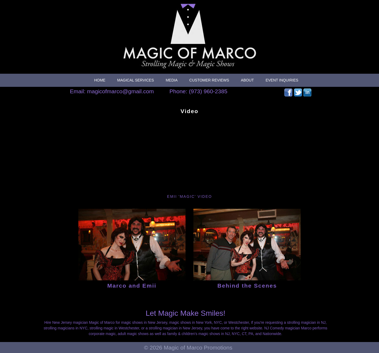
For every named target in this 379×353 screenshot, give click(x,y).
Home (99, 80)
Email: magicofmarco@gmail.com (112, 91)
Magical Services (135, 80)
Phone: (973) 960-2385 (198, 91)
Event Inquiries (282, 80)
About (247, 80)
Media (172, 80)
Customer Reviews (209, 80)
